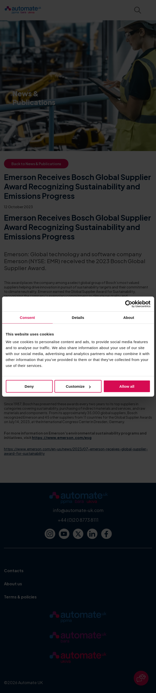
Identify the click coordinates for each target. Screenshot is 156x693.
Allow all (126, 386)
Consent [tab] (27, 317)
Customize (78, 386)
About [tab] (128, 317)
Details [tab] (78, 317)
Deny (29, 386)
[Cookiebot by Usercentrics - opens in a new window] (128, 304)
